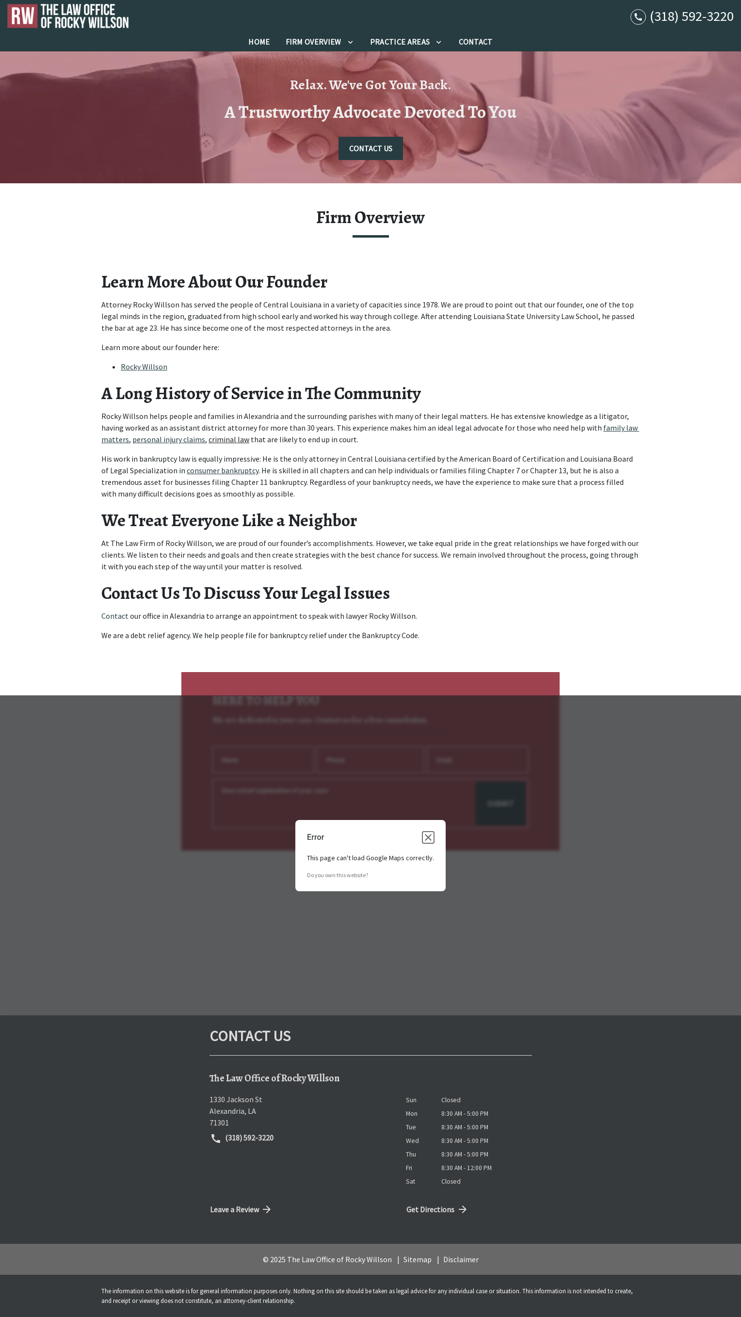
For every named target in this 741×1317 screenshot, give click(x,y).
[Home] (259, 41)
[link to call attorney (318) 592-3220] (682, 15)
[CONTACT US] (370, 148)
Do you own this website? (337, 875)
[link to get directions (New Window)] (300, 1110)
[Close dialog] (428, 837)
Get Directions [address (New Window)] (437, 1209)
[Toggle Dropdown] (350, 41)
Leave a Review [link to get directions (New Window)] (241, 1209)
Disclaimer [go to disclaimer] (461, 1259)
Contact (115, 616)
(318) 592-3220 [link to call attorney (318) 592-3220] (242, 1138)
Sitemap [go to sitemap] (417, 1259)
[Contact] (476, 41)
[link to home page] (68, 16)
